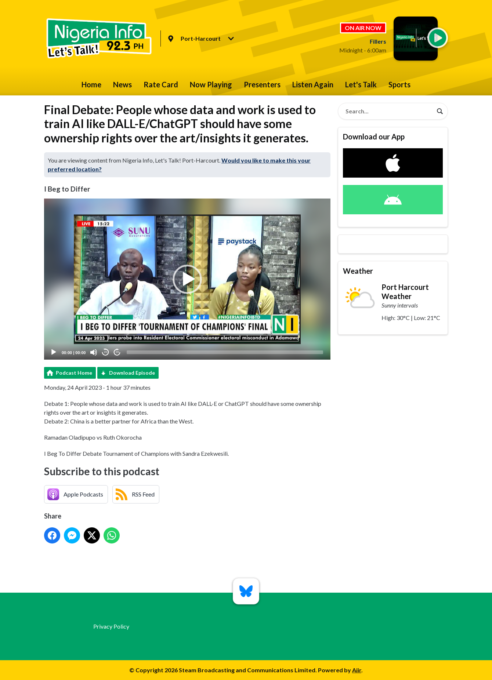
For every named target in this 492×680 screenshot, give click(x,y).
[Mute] (93, 352)
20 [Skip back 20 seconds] (105, 352)
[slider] (225, 352)
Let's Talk (361, 84)
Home (91, 84)
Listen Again (312, 84)
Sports (399, 84)
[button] (187, 279)
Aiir (356, 669)
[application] (187, 279)
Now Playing (211, 84)
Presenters (262, 84)
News (122, 84)
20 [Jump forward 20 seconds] (117, 352)
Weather (358, 270)
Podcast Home (74, 373)
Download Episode (132, 373)
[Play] (53, 352)
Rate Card (161, 84)
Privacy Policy (111, 626)
